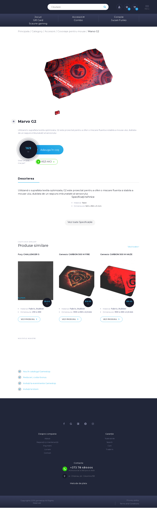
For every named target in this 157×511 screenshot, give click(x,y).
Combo (78, 20)
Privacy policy (133, 503)
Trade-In (109, 452)
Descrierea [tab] (26, 181)
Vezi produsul (30, 322)
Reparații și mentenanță (47, 445)
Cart (110, 449)
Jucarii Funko (118, 20)
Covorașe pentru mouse (71, 31)
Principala (23, 31)
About (47, 442)
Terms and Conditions (129, 506)
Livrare (47, 452)
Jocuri (38, 16)
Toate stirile (110, 442)
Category (37, 31)
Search (110, 445)
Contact (47, 456)
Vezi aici (47, 163)
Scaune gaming (38, 23)
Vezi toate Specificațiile (80, 224)
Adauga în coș (41, 150)
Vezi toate (133, 248)
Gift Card (38, 20)
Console (119, 16)
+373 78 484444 (81, 470)
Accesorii (78, 17)
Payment (47, 449)
